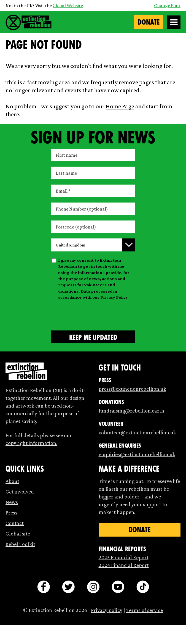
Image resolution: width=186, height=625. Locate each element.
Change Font (167, 5)
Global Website (68, 5)
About (12, 481)
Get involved (20, 492)
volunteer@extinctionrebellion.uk (137, 432)
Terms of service (144, 610)
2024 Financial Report (124, 565)
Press (11, 513)
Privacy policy (106, 610)
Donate (149, 22)
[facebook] (43, 587)
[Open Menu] (173, 22)
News (12, 502)
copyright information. (31, 443)
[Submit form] (93, 336)
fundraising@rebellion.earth (131, 411)
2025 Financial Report (124, 557)
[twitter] (68, 587)
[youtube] (118, 587)
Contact (15, 523)
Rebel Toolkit (20, 544)
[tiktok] (143, 587)
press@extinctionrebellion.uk (132, 389)
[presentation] (93, 314)
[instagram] (93, 587)
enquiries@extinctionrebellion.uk (137, 454)
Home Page (120, 106)
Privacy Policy (114, 297)
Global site (18, 534)
